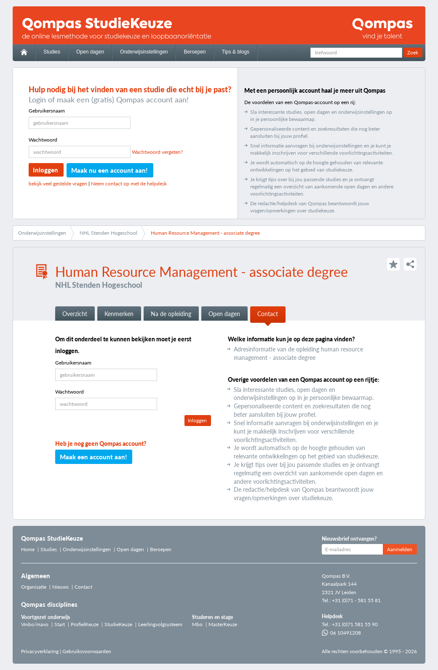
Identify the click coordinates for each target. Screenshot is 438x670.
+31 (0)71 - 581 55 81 (356, 600)
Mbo (197, 624)
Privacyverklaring (40, 651)
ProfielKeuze (85, 624)
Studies (51, 52)
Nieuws (60, 587)
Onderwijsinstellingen (144, 52)
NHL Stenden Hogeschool (108, 233)
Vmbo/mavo (34, 624)
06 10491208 (341, 633)
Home (28, 549)
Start (59, 624)
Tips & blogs (236, 52)
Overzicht (74, 313)
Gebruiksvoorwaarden (86, 651)
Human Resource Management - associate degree (205, 233)
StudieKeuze (118, 624)
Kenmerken (119, 313)
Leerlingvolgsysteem (160, 624)
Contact (267, 313)
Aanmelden (399, 549)
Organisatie (33, 587)
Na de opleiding (171, 313)
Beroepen (195, 52)
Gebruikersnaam (47, 110)
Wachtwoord (43, 140)
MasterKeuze (222, 624)
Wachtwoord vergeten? (157, 152)
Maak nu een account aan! (109, 170)
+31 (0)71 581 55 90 (355, 624)
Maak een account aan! (93, 457)
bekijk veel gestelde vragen (58, 183)
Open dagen (90, 52)
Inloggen (45, 170)
